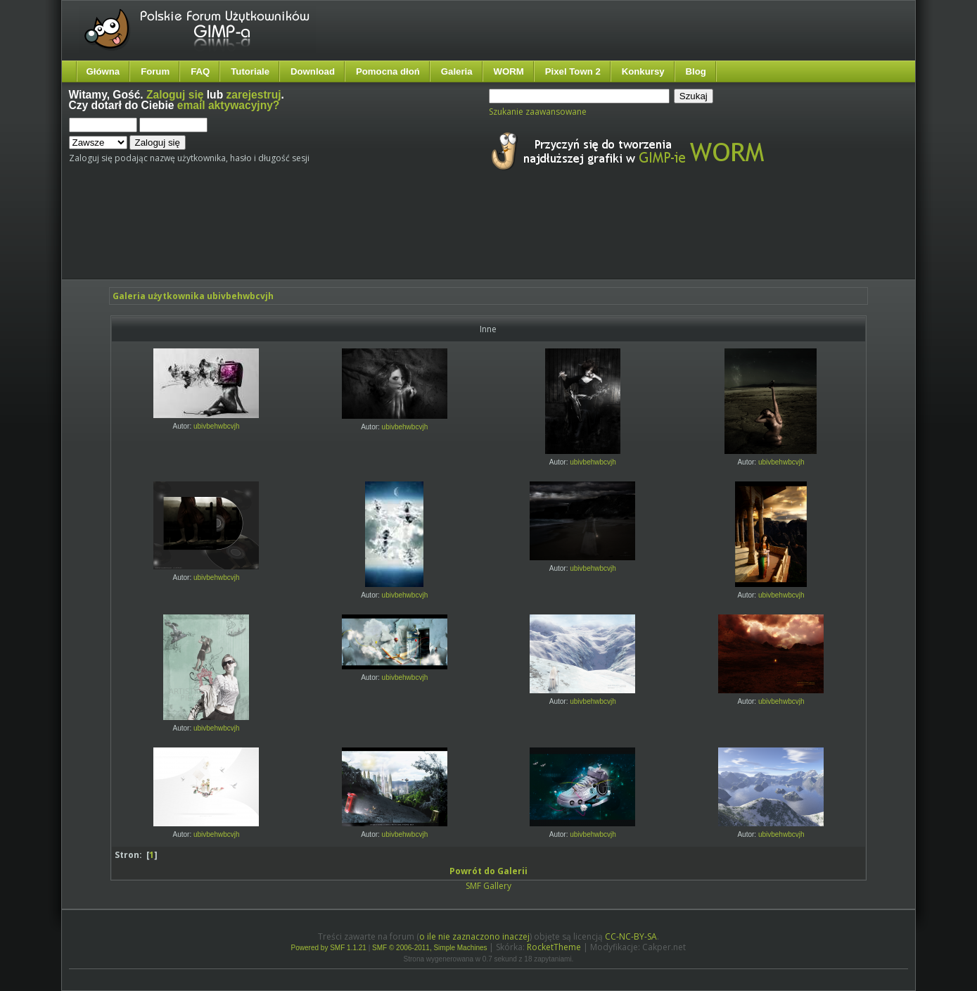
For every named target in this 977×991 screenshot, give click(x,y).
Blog (696, 71)
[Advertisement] (332, 238)
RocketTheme (554, 947)
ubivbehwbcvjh (216, 426)
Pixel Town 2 (573, 71)
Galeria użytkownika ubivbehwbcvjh (193, 296)
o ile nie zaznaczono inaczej (474, 936)
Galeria (457, 71)
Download (312, 71)
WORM (509, 71)
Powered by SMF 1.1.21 (328, 948)
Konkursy (643, 71)
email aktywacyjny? (228, 105)
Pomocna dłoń (388, 71)
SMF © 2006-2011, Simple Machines (429, 948)
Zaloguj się (174, 95)
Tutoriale (250, 71)
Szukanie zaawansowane (538, 112)
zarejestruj (253, 95)
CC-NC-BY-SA (631, 936)
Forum (155, 71)
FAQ (200, 71)
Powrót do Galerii (488, 871)
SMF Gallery (488, 886)
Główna (103, 71)
